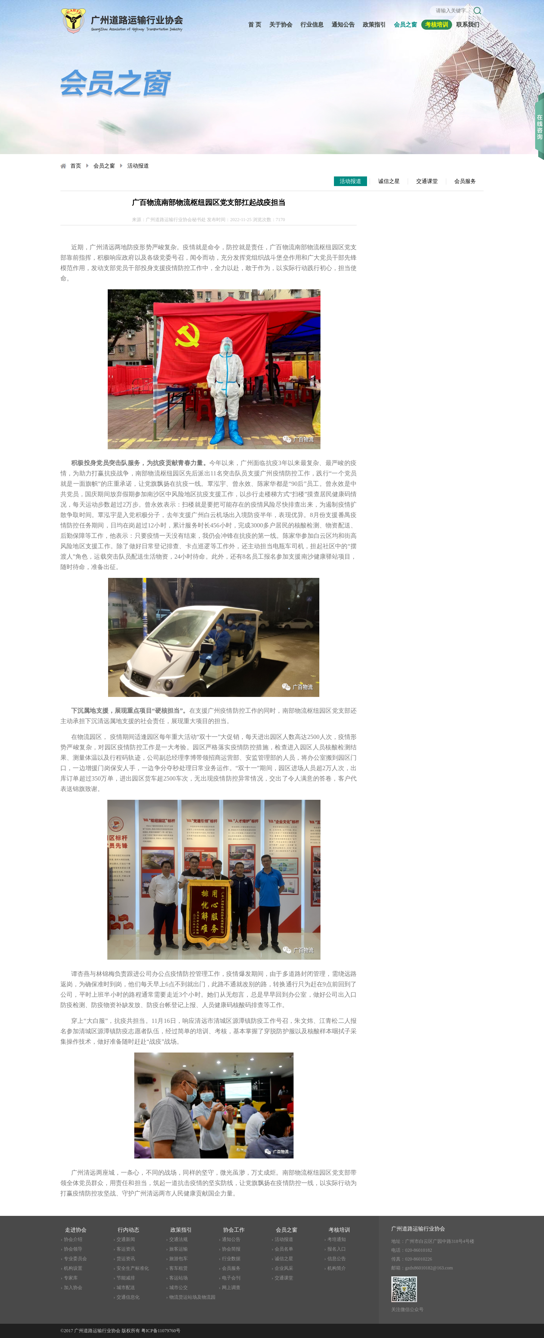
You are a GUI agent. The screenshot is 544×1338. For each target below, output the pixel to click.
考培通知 (336, 1239)
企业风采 (284, 1268)
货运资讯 (126, 1258)
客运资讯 (126, 1249)
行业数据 (231, 1258)
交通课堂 (427, 181)
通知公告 (343, 25)
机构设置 (73, 1268)
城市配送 (126, 1287)
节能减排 (126, 1278)
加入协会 (73, 1287)
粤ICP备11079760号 (160, 1330)
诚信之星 (389, 181)
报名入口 (336, 1249)
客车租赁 (178, 1268)
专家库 (71, 1278)
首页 (75, 166)
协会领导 (73, 1249)
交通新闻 (126, 1239)
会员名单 (284, 1249)
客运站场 (178, 1278)
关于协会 (280, 25)
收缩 (539, 115)
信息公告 (336, 1258)
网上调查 (231, 1287)
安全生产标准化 (133, 1268)
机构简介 (336, 1268)
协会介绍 (73, 1239)
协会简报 (231, 1249)
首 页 (254, 25)
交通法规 (178, 1239)
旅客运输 (178, 1249)
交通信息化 (128, 1297)
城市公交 (178, 1287)
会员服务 (465, 181)
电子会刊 (231, 1278)
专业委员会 (75, 1258)
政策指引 (374, 25)
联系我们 (467, 25)
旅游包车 (178, 1258)
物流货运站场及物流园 (192, 1297)
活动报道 (138, 166)
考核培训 (436, 25)
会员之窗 (405, 25)
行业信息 (312, 25)
